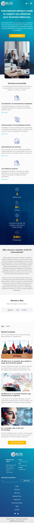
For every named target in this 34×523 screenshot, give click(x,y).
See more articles (17, 442)
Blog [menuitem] (17, 506)
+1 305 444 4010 (23, 465)
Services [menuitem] (17, 489)
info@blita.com (22, 469)
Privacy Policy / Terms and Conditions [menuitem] (17, 519)
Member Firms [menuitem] (17, 496)
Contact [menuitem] (17, 509)
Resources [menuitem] (17, 499)
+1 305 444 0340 (23, 461)
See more (4, 112)
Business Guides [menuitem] (17, 503)
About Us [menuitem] (17, 493)
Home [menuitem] (17, 486)
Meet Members (17, 36)
